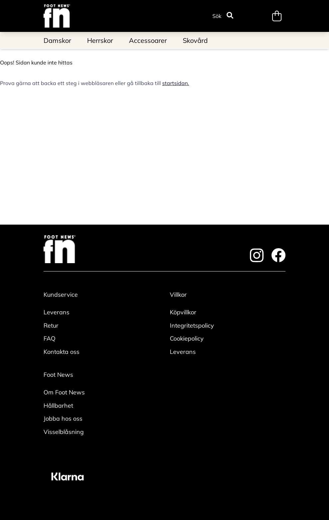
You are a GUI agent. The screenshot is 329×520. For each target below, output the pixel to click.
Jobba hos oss (63, 418)
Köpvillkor (183, 312)
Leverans (56, 312)
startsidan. (175, 83)
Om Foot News (64, 392)
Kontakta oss (61, 352)
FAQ (49, 338)
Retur (51, 325)
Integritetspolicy (192, 325)
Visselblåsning (64, 432)
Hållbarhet (58, 405)
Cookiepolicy (187, 338)
